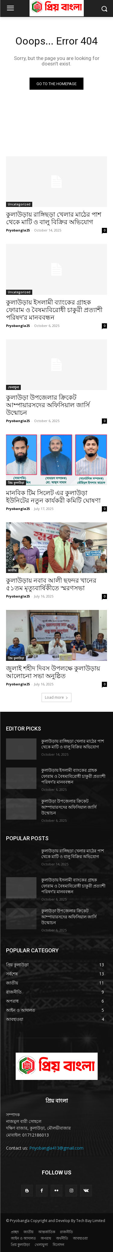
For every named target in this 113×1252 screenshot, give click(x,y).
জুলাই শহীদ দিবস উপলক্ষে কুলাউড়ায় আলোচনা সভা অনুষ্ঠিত (53, 672)
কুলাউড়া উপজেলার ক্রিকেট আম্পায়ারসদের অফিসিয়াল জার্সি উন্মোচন (48, 405)
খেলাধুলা (13, 387)
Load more (56, 697)
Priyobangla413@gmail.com (56, 1148)
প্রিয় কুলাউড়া (16, 483)
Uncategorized (19, 204)
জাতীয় (12, 570)
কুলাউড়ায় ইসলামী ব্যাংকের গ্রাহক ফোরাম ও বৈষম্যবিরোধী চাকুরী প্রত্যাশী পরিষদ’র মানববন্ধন (54, 310)
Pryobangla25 (18, 230)
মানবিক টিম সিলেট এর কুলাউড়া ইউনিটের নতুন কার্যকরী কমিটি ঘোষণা (53, 496)
